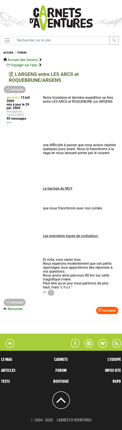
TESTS (5, 381)
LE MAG (6, 359)
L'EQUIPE (114, 359)
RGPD (117, 381)
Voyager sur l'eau (24, 65)
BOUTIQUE (61, 381)
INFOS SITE (113, 370)
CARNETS (61, 359)
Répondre (107, 310)
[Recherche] (62, 40)
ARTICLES (8, 370)
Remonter (15, 309)
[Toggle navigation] (7, 40)
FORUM (61, 370)
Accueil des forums (23, 60)
